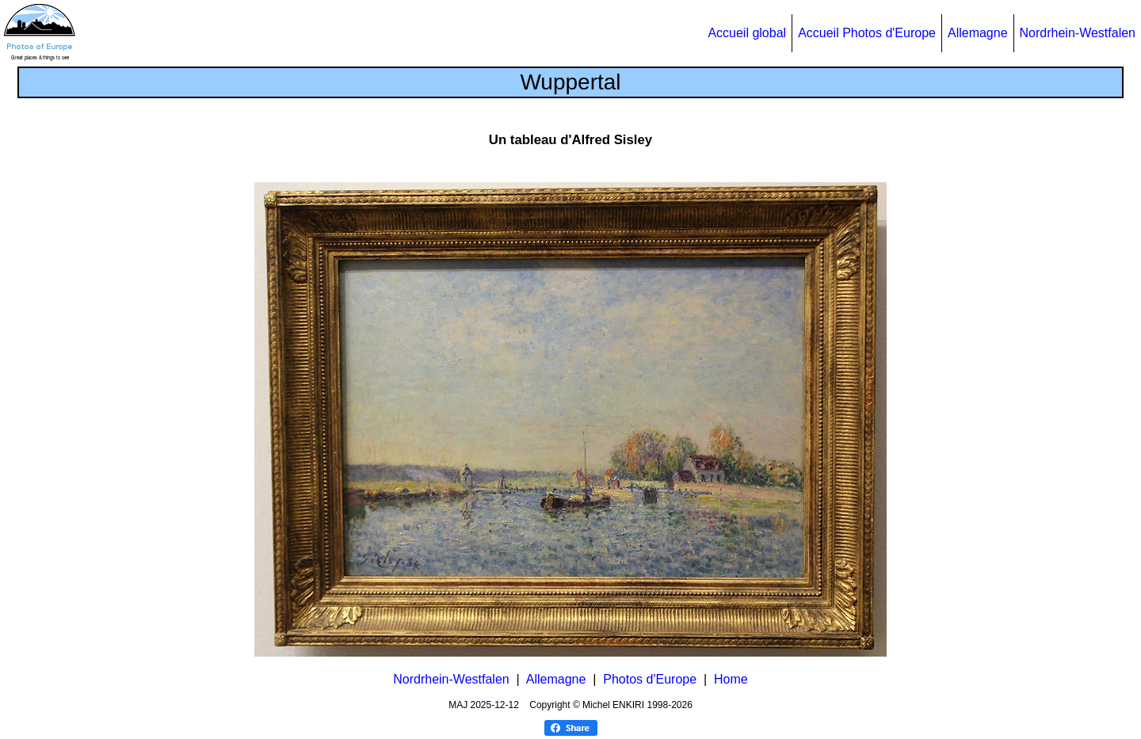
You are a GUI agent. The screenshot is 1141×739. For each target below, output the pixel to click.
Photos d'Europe (649, 679)
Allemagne (978, 33)
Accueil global (747, 33)
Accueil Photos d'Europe (867, 33)
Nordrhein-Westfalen (1077, 33)
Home (731, 679)
